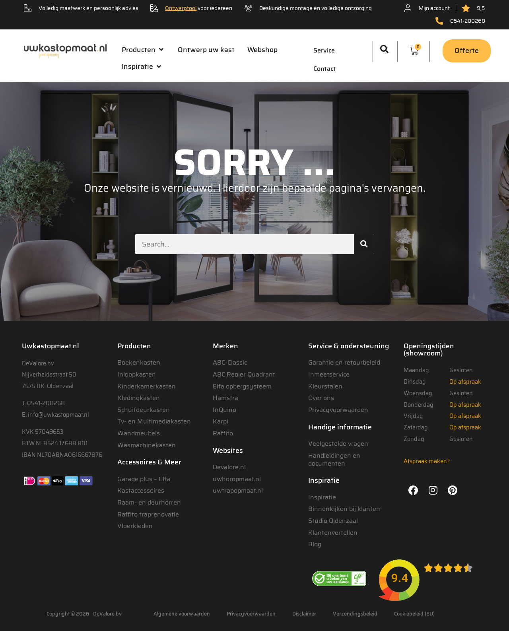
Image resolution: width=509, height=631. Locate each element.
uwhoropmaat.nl (237, 479)
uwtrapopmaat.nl (238, 490)
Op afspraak (465, 381)
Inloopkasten (136, 374)
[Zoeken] (364, 244)
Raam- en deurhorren (149, 502)
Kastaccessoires (140, 490)
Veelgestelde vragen (338, 443)
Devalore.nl (229, 467)
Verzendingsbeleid (355, 614)
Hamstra (225, 398)
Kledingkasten (138, 398)
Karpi (220, 421)
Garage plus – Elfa (143, 479)
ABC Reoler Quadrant (244, 374)
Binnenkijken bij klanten (344, 509)
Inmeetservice (329, 374)
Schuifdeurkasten (143, 410)
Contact (324, 69)
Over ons (321, 398)
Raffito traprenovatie (148, 514)
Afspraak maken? (427, 461)
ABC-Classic (230, 362)
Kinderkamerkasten (146, 386)
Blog (314, 544)
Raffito (223, 433)
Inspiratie (322, 497)
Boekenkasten (138, 362)
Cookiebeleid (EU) (414, 614)
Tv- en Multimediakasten (154, 421)
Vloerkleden (135, 526)
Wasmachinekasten (146, 445)
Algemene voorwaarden (181, 614)
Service (324, 50)
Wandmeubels (138, 433)
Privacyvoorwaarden (338, 410)
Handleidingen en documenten (334, 459)
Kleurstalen (325, 386)
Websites (228, 450)
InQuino (224, 410)
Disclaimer (304, 614)
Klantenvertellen (332, 533)
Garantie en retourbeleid (344, 362)
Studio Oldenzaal (333, 521)
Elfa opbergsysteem (242, 386)
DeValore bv (107, 614)
